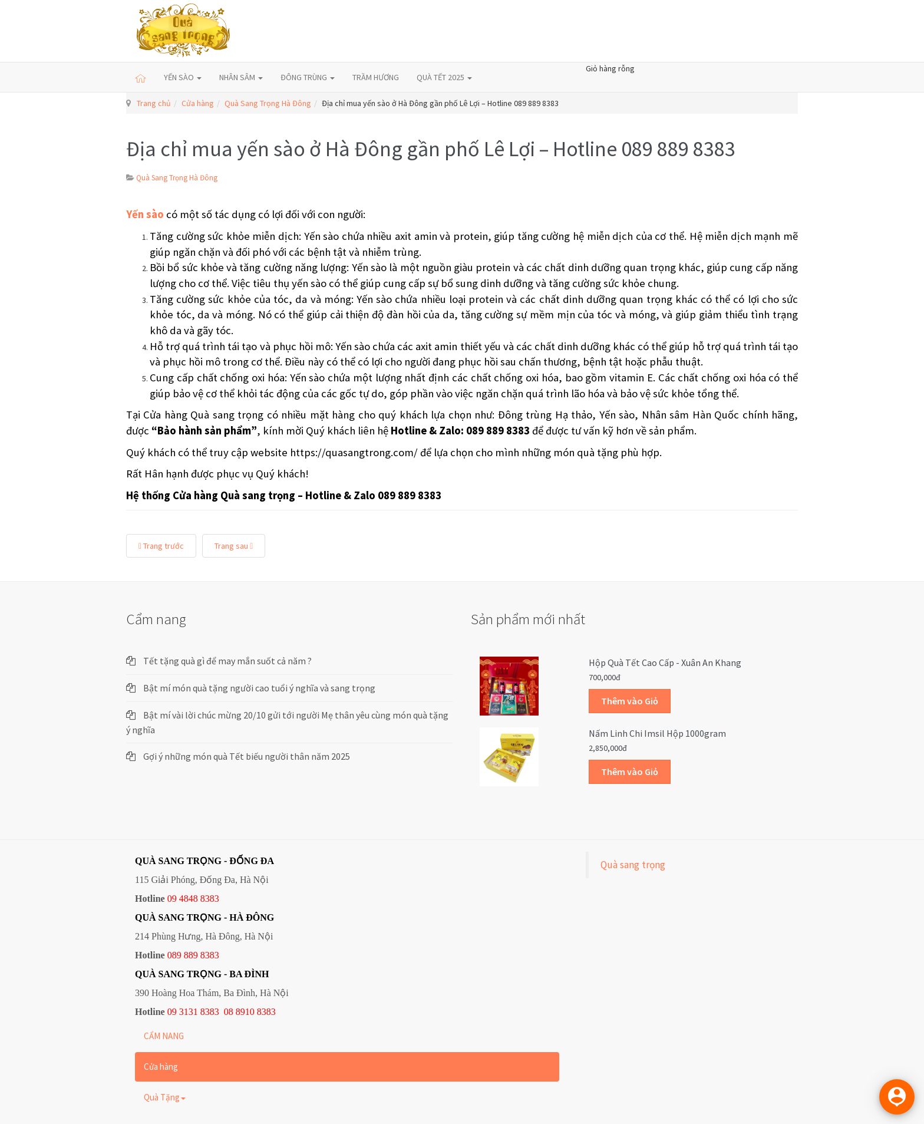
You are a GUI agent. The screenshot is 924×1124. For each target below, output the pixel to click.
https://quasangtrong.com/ (354, 452)
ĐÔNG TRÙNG (307, 77)
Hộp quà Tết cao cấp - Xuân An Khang (665, 662)
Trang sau (233, 545)
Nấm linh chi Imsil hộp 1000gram (657, 733)
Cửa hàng (198, 103)
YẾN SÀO (183, 77)
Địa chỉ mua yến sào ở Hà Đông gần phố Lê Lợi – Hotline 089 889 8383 (430, 149)
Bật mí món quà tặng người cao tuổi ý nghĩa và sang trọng (259, 688)
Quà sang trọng (632, 864)
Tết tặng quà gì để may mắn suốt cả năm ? (227, 661)
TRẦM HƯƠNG (375, 77)
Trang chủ (154, 103)
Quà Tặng (165, 1097)
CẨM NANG (164, 1035)
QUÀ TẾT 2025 (444, 77)
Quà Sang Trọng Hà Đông (268, 103)
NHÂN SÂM (241, 77)
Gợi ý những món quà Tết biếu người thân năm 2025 (246, 756)
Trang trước (161, 545)
